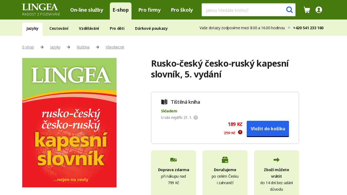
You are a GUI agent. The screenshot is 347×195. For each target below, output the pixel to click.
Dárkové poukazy (151, 28)
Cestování (58, 28)
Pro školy (182, 9)
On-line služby (86, 9)
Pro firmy (149, 9)
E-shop (121, 9)
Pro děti (117, 28)
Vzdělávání (89, 28)
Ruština (83, 47)
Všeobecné (115, 47)
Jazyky (32, 28)
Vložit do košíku (268, 129)
